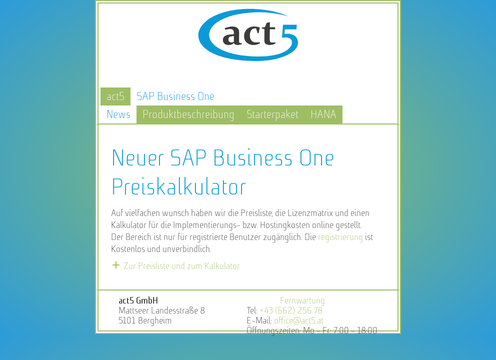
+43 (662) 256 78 (291, 310)
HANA (323, 114)
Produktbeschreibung (188, 114)
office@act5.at (299, 320)
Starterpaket (272, 114)
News (118, 114)
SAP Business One (175, 96)
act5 (115, 96)
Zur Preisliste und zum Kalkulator (182, 266)
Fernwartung (302, 300)
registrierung (340, 237)
